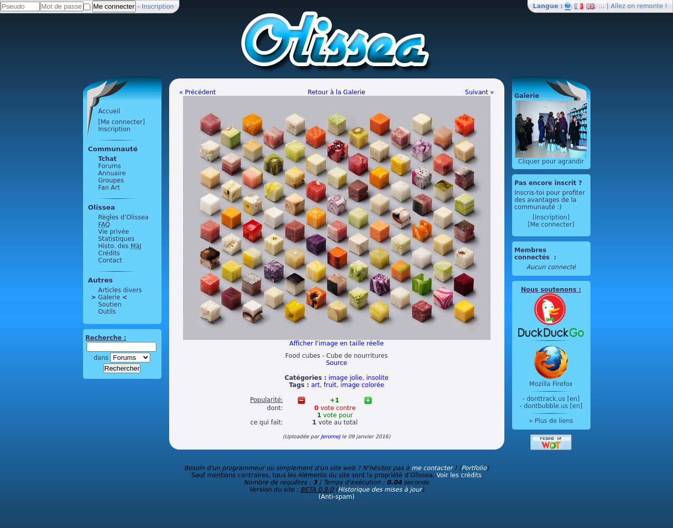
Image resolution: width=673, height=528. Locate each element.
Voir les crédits (459, 475)
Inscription (158, 6)
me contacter (432, 468)
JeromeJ (330, 436)
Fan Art (109, 187)
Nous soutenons (548, 289)
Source (336, 363)
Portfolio (473, 468)
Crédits (109, 253)
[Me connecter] (121, 122)
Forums (109, 166)
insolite (377, 377)
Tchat (107, 159)
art (315, 385)
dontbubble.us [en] (553, 406)
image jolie (345, 377)
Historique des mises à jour (380, 489)
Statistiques (116, 238)
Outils (107, 311)
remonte (650, 6)
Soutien (110, 304)
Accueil (109, 111)
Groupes (111, 180)
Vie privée (113, 231)
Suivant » (479, 92)
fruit (330, 385)
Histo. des (119, 246)
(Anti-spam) (336, 496)
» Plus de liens (551, 420)
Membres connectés (533, 254)
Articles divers (120, 290)
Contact (110, 260)
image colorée (362, 385)
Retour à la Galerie (336, 92)
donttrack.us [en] (553, 398)
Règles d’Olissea (123, 217)
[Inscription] (551, 217)
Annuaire (112, 173)
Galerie (109, 297)
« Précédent (197, 92)
